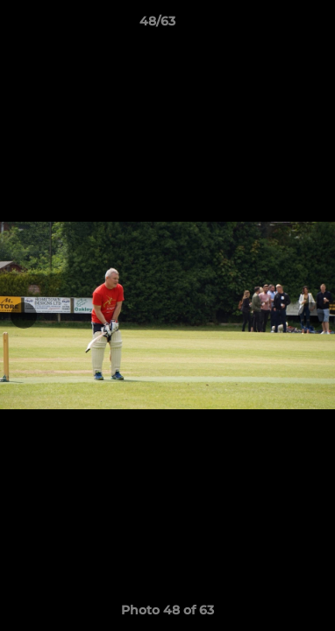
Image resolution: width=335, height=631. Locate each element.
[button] (271, 25)
